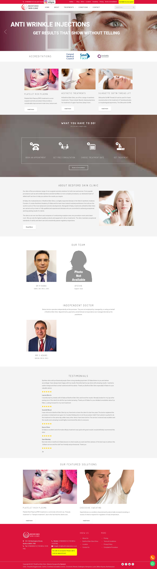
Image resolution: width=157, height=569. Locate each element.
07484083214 (32, 546)
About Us (85, 538)
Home (47, 7)
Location (88, 1)
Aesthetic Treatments (73, 93)
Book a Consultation (111, 1)
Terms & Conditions (110, 541)
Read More (29, 227)
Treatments (69, 7)
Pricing (102, 1)
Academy (95, 1)
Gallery (71, 1)
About (56, 7)
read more (30, 109)
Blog (78, 1)
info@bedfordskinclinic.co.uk (68, 546)
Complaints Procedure (111, 547)
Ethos (82, 1)
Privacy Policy (108, 544)
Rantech (63, 564)
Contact (96, 7)
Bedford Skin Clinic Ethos (90, 541)
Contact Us (86, 547)
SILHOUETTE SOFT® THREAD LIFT (115, 93)
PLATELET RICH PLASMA (36, 94)
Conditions (83, 7)
